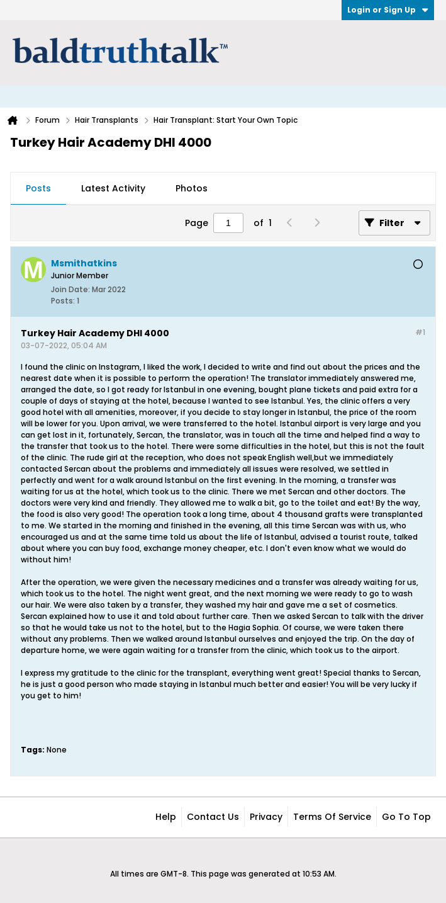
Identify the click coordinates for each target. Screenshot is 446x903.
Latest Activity (113, 188)
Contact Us (213, 816)
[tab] (38, 189)
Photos (192, 188)
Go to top (406, 816)
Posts (38, 188)
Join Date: (70, 289)
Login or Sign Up (387, 9)
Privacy (266, 816)
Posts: (63, 300)
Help (165, 816)
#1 (420, 332)
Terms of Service (332, 816)
